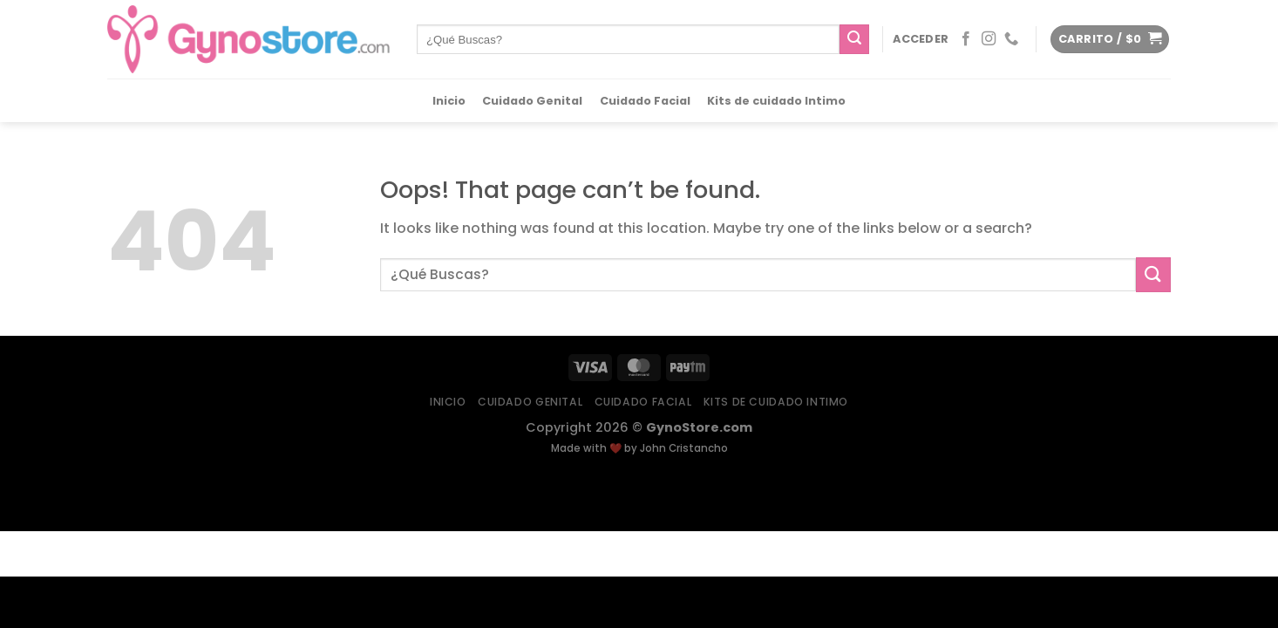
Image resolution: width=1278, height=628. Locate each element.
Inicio (449, 101)
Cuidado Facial (645, 101)
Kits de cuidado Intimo (776, 101)
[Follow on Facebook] (966, 39)
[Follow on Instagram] (989, 39)
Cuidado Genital (532, 101)
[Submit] (854, 39)
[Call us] (1011, 39)
